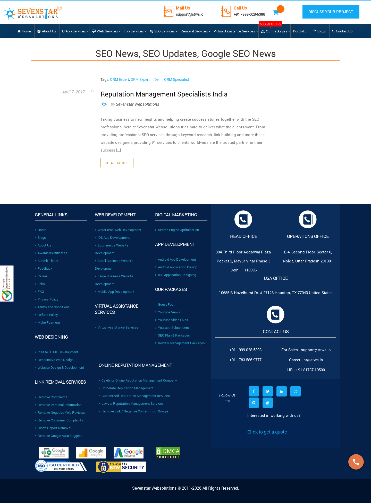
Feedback (43, 268)
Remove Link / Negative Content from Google (133, 411)
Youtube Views (167, 312)
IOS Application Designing (175, 274)
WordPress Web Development (118, 229)
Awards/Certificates (51, 253)
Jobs (40, 283)
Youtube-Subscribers (172, 327)
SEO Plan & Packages (172, 335)
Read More (117, 163)
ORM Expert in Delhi (147, 79)
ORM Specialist (176, 79)
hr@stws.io (313, 359)
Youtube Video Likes (171, 319)
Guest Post (165, 304)
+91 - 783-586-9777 (245, 359)
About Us (43, 245)
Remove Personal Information (58, 404)
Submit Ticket (46, 260)
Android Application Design (176, 267)
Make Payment (47, 322)
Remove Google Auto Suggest (58, 435)
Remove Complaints (51, 397)
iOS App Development (112, 237)
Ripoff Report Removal (53, 428)
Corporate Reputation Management (126, 388)
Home (40, 229)
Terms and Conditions (52, 307)
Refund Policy (46, 314)
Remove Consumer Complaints (59, 420)
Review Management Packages (180, 343)
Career (41, 276)
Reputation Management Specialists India (160, 94)
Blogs (40, 237)
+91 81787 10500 (310, 369)
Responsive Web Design (54, 359)
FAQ (39, 291)
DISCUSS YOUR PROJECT (331, 11)
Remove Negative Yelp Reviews (60, 412)
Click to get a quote (267, 432)
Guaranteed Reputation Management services (134, 395)
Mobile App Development (114, 291)
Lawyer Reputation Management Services (131, 403)
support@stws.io (191, 14)
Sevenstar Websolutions (137, 104)
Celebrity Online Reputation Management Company (138, 380)
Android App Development (175, 259)
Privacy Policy (46, 299)
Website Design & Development (59, 367)
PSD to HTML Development (56, 352)
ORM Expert (119, 79)
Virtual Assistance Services (116, 327)
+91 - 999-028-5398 (251, 14)
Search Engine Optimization (177, 229)
